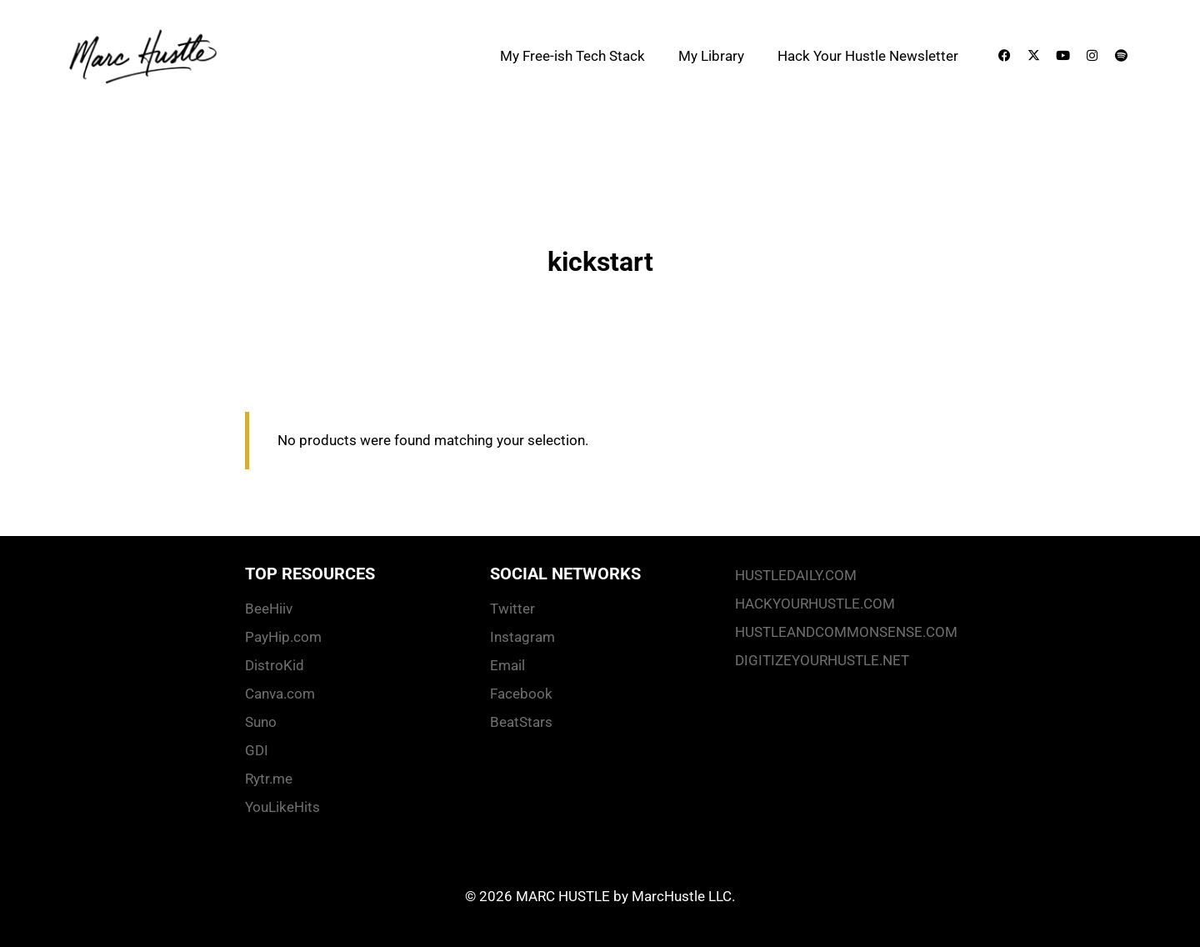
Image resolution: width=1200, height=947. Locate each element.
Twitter (512, 608)
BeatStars (521, 722)
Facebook (521, 693)
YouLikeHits (282, 807)
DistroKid (274, 665)
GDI (256, 750)
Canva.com (280, 693)
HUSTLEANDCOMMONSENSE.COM (845, 632)
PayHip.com (283, 637)
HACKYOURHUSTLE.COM (815, 603)
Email (507, 665)
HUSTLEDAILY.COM (796, 575)
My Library (711, 56)
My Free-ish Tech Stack (572, 56)
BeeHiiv (268, 608)
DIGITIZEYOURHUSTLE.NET (822, 660)
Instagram (522, 637)
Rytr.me (268, 778)
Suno (261, 722)
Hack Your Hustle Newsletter (868, 56)
